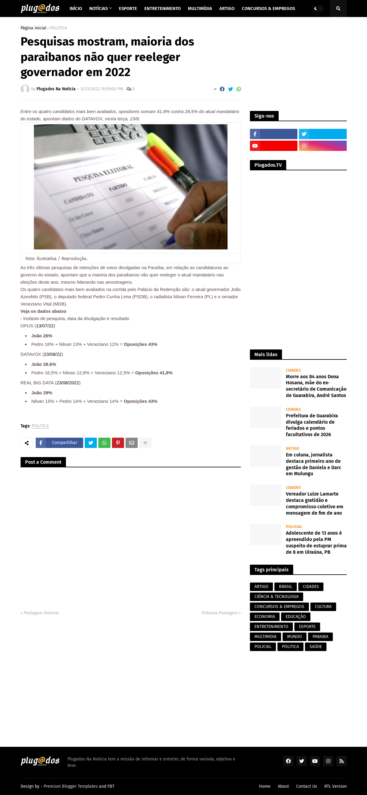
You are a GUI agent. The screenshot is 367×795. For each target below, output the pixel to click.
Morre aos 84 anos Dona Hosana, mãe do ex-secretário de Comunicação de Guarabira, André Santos (316, 386)
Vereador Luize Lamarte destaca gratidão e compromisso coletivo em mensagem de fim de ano (314, 503)
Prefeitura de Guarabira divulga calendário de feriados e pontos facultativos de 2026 (312, 425)
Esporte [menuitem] (128, 8)
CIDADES (311, 586)
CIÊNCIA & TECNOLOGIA (276, 596)
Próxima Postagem (220, 613)
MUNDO (294, 636)
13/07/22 (45, 325)
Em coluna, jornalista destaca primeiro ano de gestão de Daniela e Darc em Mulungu (313, 464)
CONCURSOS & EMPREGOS (279, 606)
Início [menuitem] (76, 8)
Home (264, 786)
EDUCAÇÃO (296, 616)
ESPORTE (307, 626)
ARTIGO (261, 586)
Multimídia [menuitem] (200, 8)
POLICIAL (262, 646)
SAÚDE (316, 646)
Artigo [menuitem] (226, 8)
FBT (110, 786)
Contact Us (306, 786)
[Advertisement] (298, 64)
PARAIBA (320, 636)
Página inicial (33, 28)
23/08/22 (52, 354)
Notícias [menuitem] (98, 8)
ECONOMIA (264, 616)
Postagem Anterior (41, 613)
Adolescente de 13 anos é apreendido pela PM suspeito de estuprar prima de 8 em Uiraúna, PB (316, 542)
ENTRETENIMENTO (271, 626)
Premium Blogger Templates (71, 786)
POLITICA (58, 28)
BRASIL (285, 586)
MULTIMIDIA (265, 636)
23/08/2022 (67, 382)
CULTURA (323, 606)
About (283, 786)
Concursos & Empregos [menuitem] (268, 8)
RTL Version (335, 786)
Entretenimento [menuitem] (162, 8)
